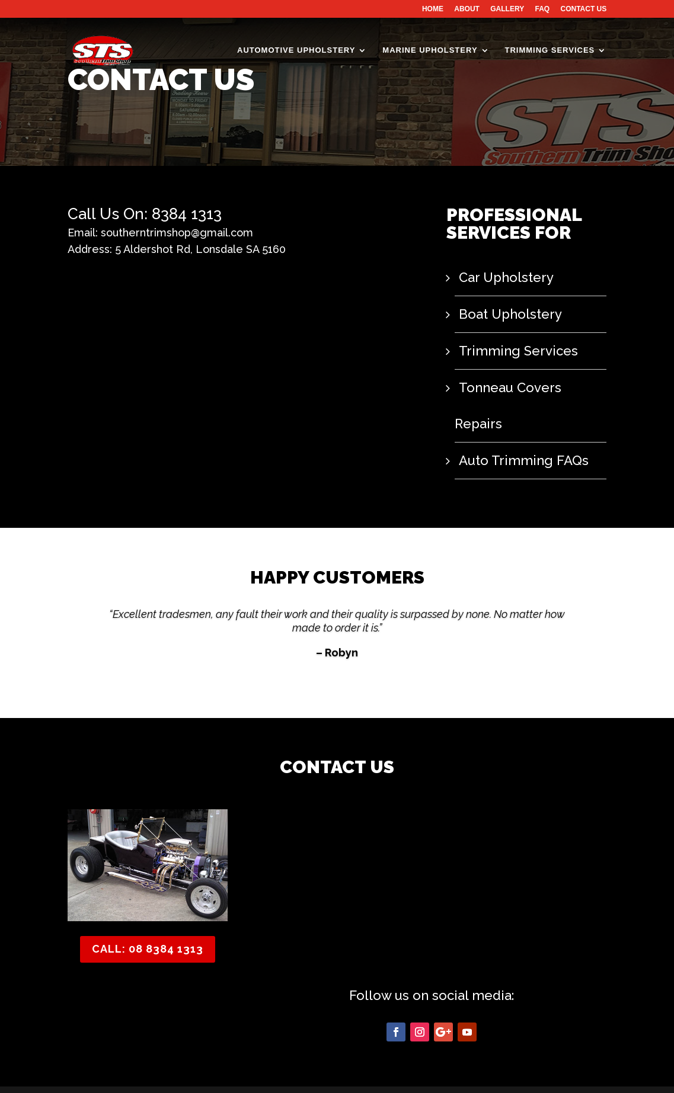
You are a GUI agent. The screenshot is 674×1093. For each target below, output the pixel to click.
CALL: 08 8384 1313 (147, 909)
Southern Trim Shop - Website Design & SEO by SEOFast (184, 1077)
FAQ (542, 9)
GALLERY (507, 9)
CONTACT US (584, 9)
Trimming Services (510, 349)
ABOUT (467, 9)
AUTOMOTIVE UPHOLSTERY (296, 52)
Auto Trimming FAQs (516, 422)
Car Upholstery (501, 277)
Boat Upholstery (505, 313)
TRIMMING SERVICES (549, 52)
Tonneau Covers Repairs (527, 386)
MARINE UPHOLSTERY (429, 52)
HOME (432, 9)
